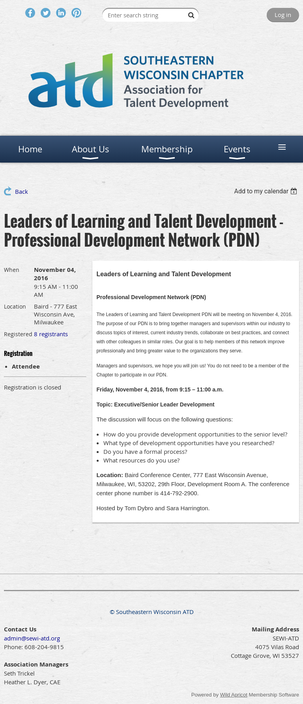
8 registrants (51, 334)
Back (21, 191)
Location (15, 306)
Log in (283, 15)
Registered (18, 334)
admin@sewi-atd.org (32, 638)
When (11, 269)
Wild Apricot (233, 695)
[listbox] (266, 191)
